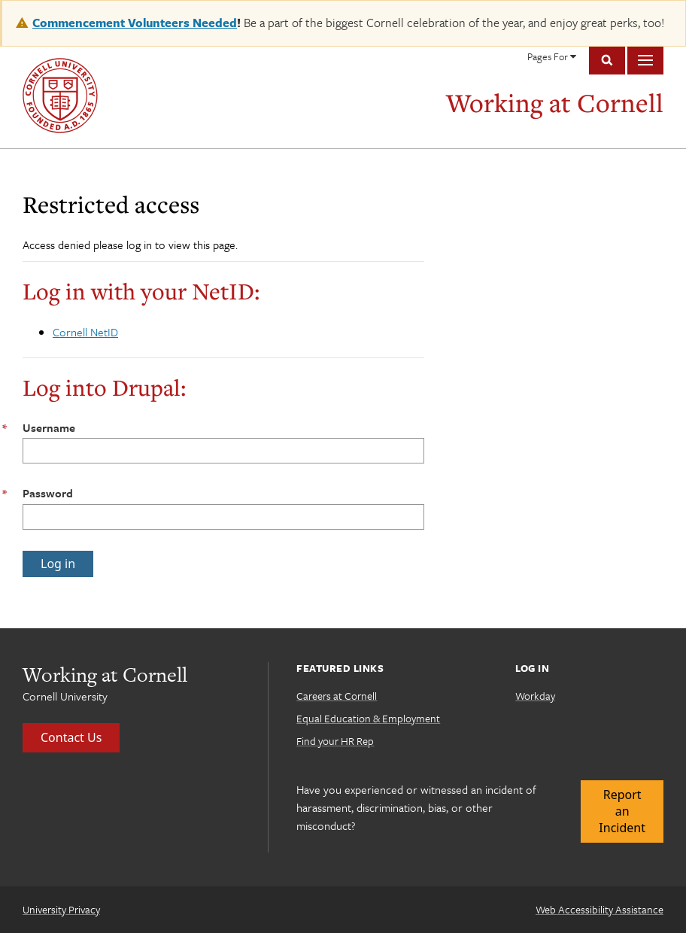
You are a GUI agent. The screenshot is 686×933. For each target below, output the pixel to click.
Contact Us (71, 737)
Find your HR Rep (335, 741)
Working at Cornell (554, 103)
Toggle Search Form (607, 60)
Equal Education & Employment (368, 718)
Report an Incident (622, 811)
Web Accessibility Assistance (599, 909)
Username (49, 427)
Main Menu (645, 60)
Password (48, 493)
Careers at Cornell (336, 696)
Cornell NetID (85, 332)
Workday (535, 696)
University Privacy (61, 909)
